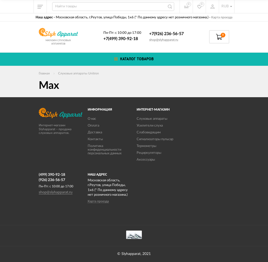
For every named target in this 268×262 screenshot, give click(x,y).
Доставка (95, 132)
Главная (44, 73)
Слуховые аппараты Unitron (78, 73)
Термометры (146, 146)
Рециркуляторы (149, 153)
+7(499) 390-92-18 (120, 39)
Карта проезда (221, 17)
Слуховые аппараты (152, 119)
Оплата (93, 125)
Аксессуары (146, 159)
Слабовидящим (149, 132)
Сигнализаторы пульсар (155, 139)
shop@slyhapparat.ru (163, 39)
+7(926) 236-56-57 (166, 34)
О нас (92, 119)
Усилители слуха (150, 125)
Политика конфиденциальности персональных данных (104, 149)
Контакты (95, 139)
